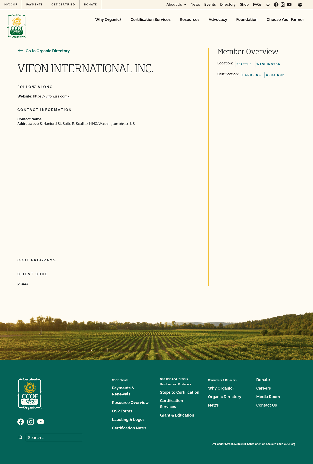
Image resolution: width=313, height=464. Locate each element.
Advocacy (218, 19)
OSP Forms (122, 411)
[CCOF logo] (16, 21)
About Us (174, 5)
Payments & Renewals (123, 391)
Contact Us (266, 405)
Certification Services (151, 19)
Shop (244, 5)
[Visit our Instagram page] (283, 4)
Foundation (247, 19)
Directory (228, 5)
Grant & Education (177, 415)
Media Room (268, 396)
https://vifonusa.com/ (51, 96)
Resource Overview (130, 402)
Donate (90, 4)
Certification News (129, 428)
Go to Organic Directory (43, 51)
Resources (190, 19)
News (195, 5)
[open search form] (268, 5)
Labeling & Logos (128, 419)
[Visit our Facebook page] (276, 4)
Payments (34, 4)
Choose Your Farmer (285, 19)
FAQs (257, 5)
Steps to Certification (179, 392)
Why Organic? (108, 19)
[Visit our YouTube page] (289, 4)
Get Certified (63, 4)
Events (210, 5)
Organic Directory (224, 396)
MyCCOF (10, 4)
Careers (263, 388)
